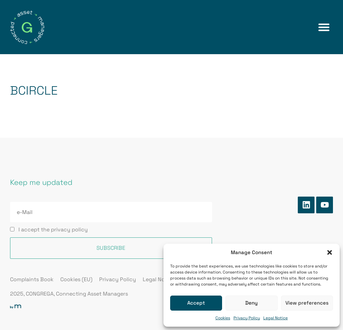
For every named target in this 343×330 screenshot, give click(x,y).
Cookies (222, 318)
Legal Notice (275, 318)
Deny (251, 303)
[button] (329, 252)
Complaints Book (32, 279)
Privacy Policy (246, 318)
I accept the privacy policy (53, 229)
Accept (196, 303)
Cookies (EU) (76, 279)
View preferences (307, 303)
